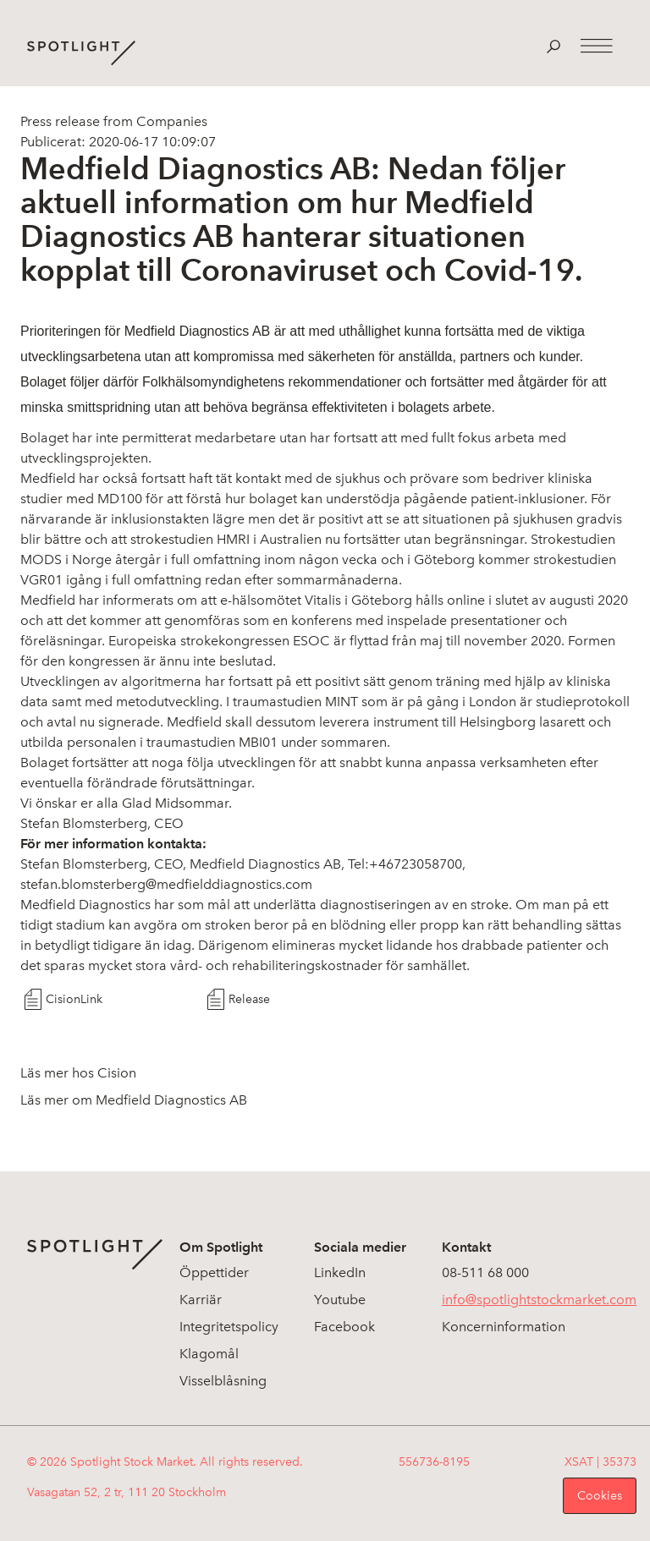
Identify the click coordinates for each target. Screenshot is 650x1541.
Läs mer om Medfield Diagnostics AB (133, 1100)
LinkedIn (340, 1272)
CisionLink (74, 999)
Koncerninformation (503, 1327)
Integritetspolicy (228, 1327)
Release (249, 999)
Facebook (344, 1327)
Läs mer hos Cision (78, 1073)
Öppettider (214, 1272)
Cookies (599, 1496)
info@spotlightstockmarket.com (539, 1299)
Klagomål (209, 1354)
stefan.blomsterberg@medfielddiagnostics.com (166, 884)
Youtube (340, 1299)
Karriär (200, 1299)
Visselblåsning (223, 1381)
